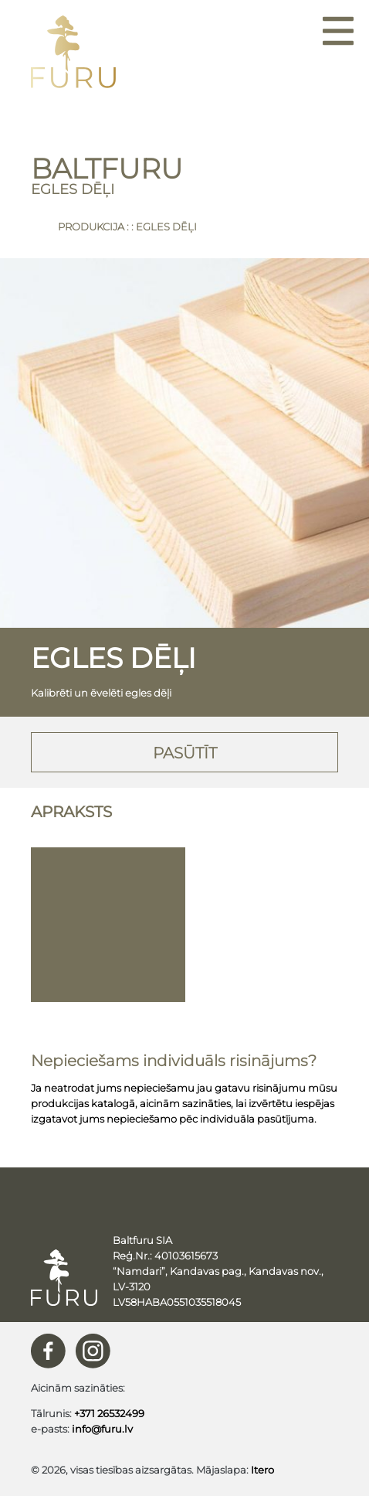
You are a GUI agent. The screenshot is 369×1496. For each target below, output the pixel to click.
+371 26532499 (109, 1413)
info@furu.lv (102, 1429)
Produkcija (91, 226)
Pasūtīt (185, 753)
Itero (262, 1470)
